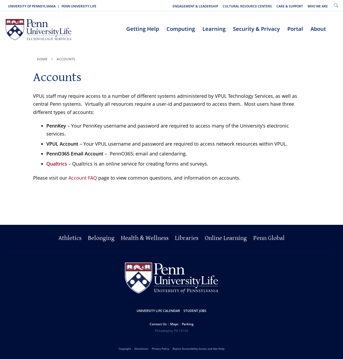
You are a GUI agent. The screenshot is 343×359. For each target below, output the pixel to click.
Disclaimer (141, 348)
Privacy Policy (160, 348)
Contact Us (158, 324)
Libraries (186, 238)
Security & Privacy (256, 28)
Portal (295, 28)
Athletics (69, 238)
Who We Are (318, 6)
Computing (180, 28)
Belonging (101, 238)
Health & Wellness (145, 238)
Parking (188, 324)
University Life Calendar (158, 311)
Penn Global (269, 238)
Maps (174, 324)
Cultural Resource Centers (247, 6)
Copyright (125, 348)
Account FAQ (82, 178)
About (318, 28)
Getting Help (142, 28)
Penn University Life (79, 6)
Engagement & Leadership (195, 6)
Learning (214, 28)
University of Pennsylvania (32, 6)
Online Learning (226, 238)
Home (42, 59)
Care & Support (289, 6)
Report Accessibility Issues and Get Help (198, 348)
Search (336, 5)
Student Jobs (194, 311)
